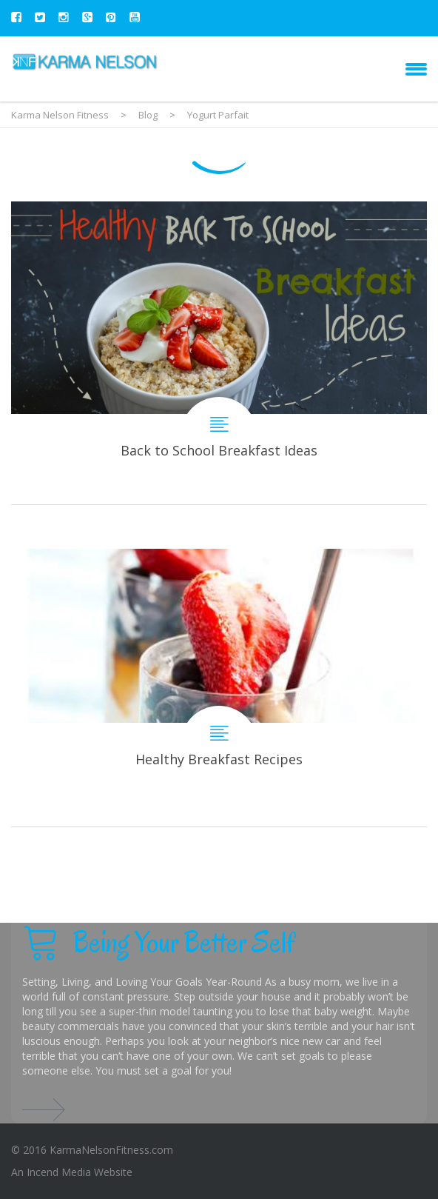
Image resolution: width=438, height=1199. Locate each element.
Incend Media (59, 1172)
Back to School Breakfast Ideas (219, 352)
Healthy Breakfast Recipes (219, 687)
